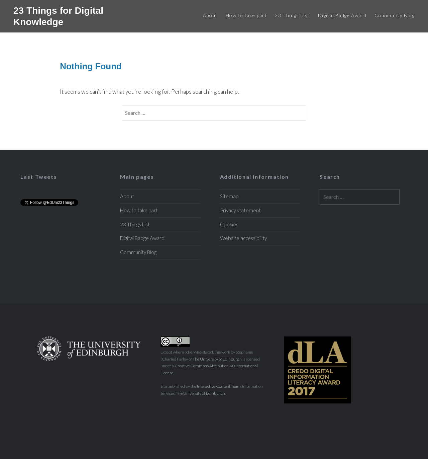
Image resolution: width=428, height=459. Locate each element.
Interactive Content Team (219, 386)
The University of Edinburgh (217, 359)
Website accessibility (243, 238)
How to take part (246, 15)
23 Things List (292, 15)
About (210, 15)
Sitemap (229, 196)
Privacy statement (240, 210)
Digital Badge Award (342, 15)
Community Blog (394, 15)
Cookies (229, 224)
